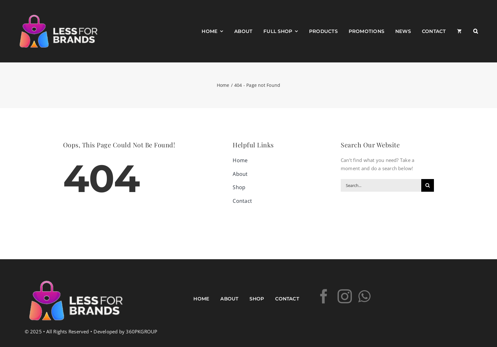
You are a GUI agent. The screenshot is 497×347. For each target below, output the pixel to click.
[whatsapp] (364, 296)
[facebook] (324, 296)
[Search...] (381, 185)
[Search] (427, 185)
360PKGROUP (141, 331)
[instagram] (345, 296)
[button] (475, 31)
